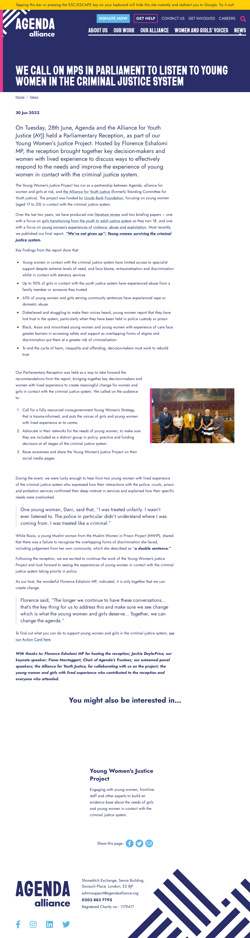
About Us (98, 30)
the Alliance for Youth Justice (86, 191)
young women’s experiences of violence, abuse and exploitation (94, 227)
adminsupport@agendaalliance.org (110, 893)
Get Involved (201, 18)
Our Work (124, 30)
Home (20, 97)
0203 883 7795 (97, 900)
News (240, 30)
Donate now (113, 18)
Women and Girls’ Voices (201, 30)
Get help (145, 18)
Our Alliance (154, 30)
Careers (227, 18)
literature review (107, 214)
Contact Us (173, 18)
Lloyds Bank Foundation (103, 198)
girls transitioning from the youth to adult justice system (87, 221)
